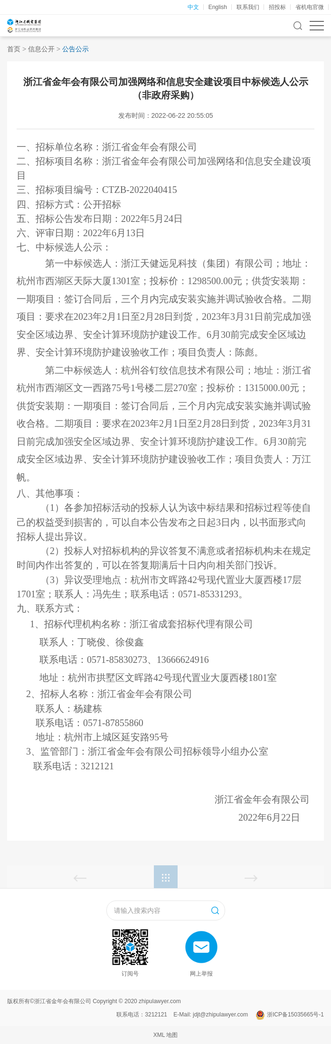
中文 (193, 7)
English (217, 7)
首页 (13, 49)
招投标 (277, 7)
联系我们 (247, 7)
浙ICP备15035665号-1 (295, 1014)
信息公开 (41, 49)
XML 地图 (165, 1035)
